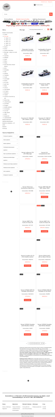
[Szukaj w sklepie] (26, 14)
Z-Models (6, 75)
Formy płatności (25, 407)
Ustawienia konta (16, 408)
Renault (22, 355)
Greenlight (6, 78)
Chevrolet (22, 352)
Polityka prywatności (37, 407)
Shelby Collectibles (8, 50)
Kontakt (44, 407)
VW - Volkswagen (43, 354)
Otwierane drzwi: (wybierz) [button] (9, 167)
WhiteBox (6, 70)
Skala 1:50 (8, 45)
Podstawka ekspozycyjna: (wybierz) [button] (8, 149)
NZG (5, 71)
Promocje (4, 128)
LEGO (3, 125)
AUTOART (6, 103)
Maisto (5, 47)
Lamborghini (30, 354)
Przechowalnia (15, 410)
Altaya (5, 63)
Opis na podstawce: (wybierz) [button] (9, 153)
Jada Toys (6, 84)
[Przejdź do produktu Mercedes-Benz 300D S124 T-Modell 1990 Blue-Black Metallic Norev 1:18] (27, 387)
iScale (5, 77)
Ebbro (5, 61)
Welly (5, 86)
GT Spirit (6, 91)
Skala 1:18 (8, 38)
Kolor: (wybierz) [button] (6, 171)
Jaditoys (6, 73)
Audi (37, 352)
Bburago (6, 36)
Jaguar (43, 352)
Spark (5, 59)
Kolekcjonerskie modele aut (26, 358)
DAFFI (5, 114)
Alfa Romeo (36, 354)
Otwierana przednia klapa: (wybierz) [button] (9, 159)
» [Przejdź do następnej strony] (45, 343)
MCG (5, 68)
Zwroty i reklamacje (6, 407)
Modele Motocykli (6, 119)
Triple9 (6, 94)
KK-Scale (6, 82)
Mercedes (46, 351)
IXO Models (7, 109)
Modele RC (6, 116)
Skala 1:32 (8, 41)
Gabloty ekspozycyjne (7, 121)
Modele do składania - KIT (8, 123)
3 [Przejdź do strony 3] (33, 343)
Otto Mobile (7, 89)
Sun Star (6, 110)
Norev (5, 48)
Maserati (50, 352)
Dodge (30, 352)
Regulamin (4, 408)
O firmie (44, 408)
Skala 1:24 (8, 39)
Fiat (48, 354)
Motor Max (6, 100)
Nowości (4, 126)
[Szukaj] (51, 14)
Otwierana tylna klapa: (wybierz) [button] (10, 164)
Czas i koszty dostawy (27, 408)
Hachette (6, 55)
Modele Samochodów (7, 32)
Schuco (6, 87)
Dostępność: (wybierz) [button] (8, 175)
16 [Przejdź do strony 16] (43, 343)
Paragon (6, 105)
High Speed (7, 112)
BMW (46, 352)
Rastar (5, 80)
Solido (5, 34)
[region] (27, 23)
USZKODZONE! (7, 117)
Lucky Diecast (7, 101)
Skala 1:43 (8, 43)
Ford (40, 352)
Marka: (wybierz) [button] (6, 143)
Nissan (21, 354)
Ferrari (24, 354)
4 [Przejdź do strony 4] (35, 343)
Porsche (34, 352)
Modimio (6, 93)
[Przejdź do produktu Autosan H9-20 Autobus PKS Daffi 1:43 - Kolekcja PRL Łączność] (10, 198)
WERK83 (6, 57)
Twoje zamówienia (16, 407)
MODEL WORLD (8, 107)
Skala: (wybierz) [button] (6, 139)
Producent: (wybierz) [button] (7, 136)
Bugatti (26, 352)
